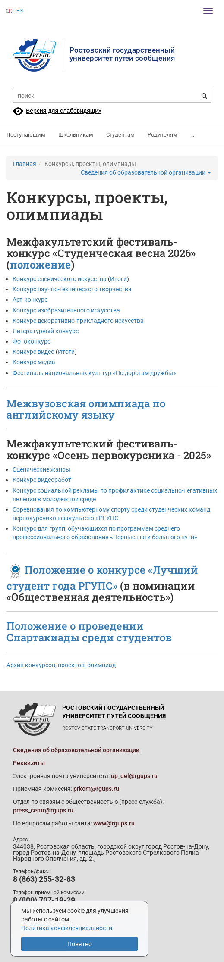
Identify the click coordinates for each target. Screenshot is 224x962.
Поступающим (25, 134)
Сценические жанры (41, 469)
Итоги (118, 278)
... (192, 134)
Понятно (79, 943)
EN (14, 10)
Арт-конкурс (30, 299)
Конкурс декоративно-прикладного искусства (78, 320)
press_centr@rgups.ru (43, 810)
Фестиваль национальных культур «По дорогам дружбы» (94, 372)
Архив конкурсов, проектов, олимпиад (61, 665)
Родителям (162, 134)
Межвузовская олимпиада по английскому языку (85, 409)
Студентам (120, 134)
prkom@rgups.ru (96, 788)
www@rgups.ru (114, 823)
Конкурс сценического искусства (60, 278)
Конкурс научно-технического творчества (72, 289)
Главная (24, 163)
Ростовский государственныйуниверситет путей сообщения (122, 54)
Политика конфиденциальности (66, 928)
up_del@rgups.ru (134, 775)
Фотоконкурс (32, 341)
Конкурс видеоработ (42, 479)
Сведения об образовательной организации (146, 172)
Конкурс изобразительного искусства (66, 310)
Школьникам (75, 134)
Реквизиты (29, 762)
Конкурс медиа (35, 362)
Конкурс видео (34, 351)
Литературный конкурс (46, 331)
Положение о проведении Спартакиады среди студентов (89, 631)
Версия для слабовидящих (63, 110)
